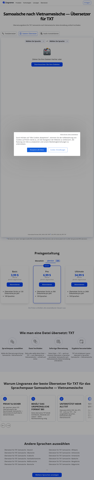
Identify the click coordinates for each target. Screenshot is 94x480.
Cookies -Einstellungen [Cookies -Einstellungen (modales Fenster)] (57, 150)
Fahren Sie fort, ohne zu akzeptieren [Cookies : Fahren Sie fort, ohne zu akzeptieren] (69, 134)
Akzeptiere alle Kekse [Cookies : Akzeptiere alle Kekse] (37, 150)
